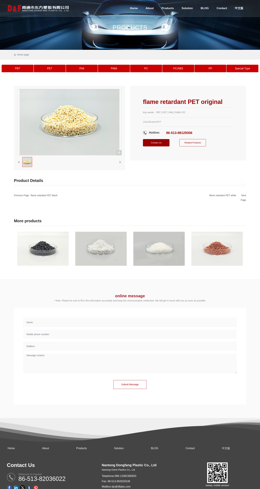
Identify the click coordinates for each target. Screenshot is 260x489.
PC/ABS (178, 68)
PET (49, 68)
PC (146, 68)
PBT (17, 68)
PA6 (81, 68)
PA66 (114, 68)
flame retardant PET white (222, 195)
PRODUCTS (130, 27)
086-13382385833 (125, 476)
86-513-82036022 (41, 478)
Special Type (242, 68)
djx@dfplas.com (121, 486)
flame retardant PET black (44, 195)
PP (210, 68)
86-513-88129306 (179, 133)
